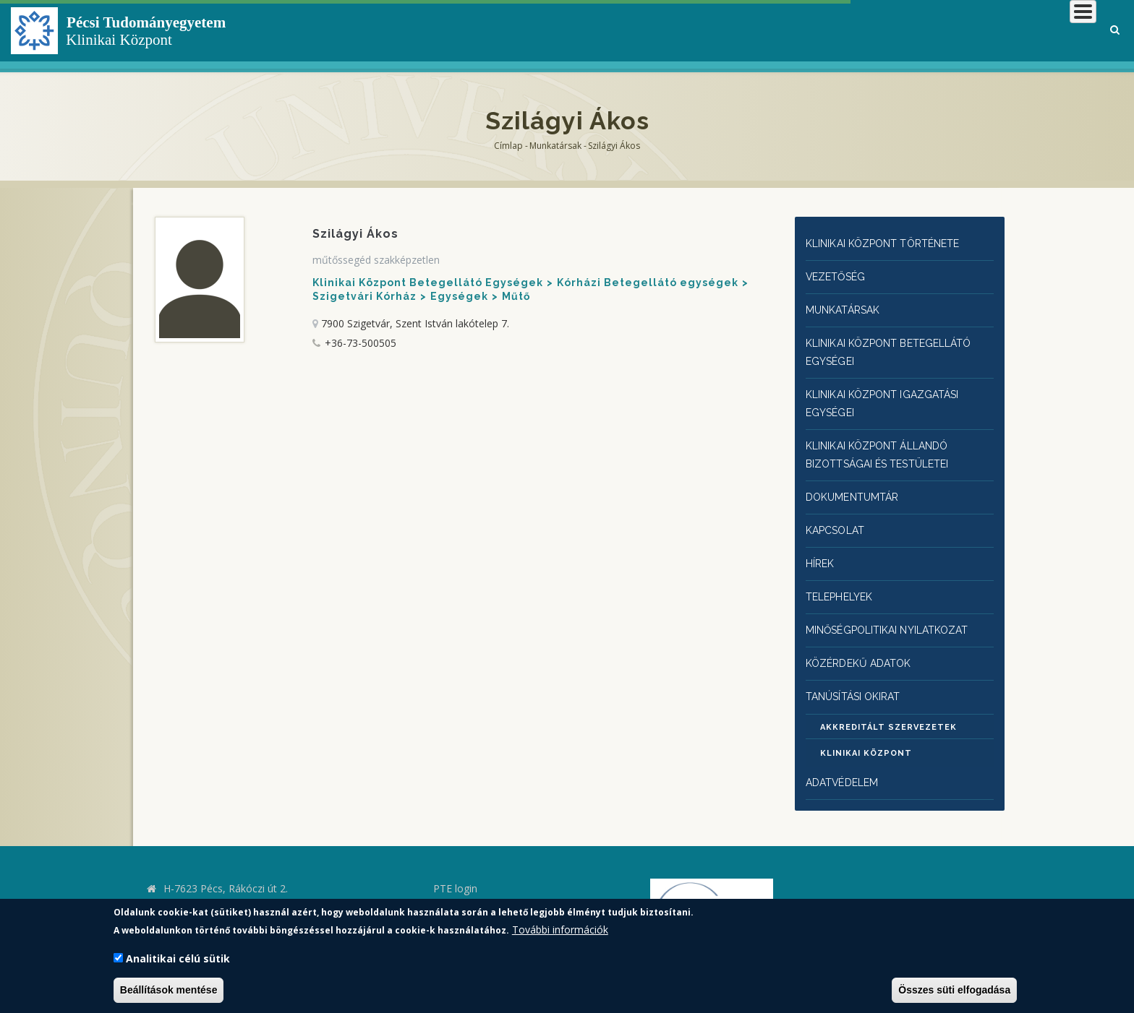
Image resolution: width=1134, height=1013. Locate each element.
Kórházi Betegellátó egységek (647, 282)
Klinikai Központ (866, 736)
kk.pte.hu (187, 890)
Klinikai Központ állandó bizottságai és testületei (887, 446)
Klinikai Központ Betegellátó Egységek (427, 282)
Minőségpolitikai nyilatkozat (897, 614)
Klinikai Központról (710, 32)
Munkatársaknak (1037, 32)
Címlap (508, 145)
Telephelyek (843, 582)
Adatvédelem (845, 764)
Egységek (459, 296)
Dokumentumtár (856, 486)
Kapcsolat (838, 518)
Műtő (516, 296)
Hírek (822, 550)
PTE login (455, 870)
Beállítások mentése (169, 990)
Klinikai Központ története (892, 243)
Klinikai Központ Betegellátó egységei (898, 347)
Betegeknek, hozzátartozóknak (877, 32)
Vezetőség (838, 275)
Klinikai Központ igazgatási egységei (891, 396)
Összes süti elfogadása (954, 990)
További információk (560, 929)
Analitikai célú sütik (178, 958)
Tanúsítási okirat (860, 678)
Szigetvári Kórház (364, 296)
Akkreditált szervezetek (888, 710)
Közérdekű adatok (862, 646)
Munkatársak (555, 145)
